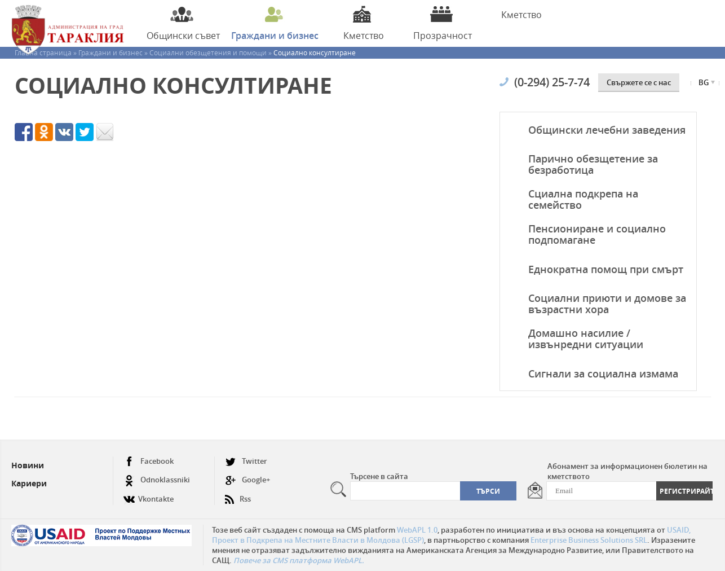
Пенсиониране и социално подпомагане (597, 234)
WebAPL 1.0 (417, 530)
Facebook (148, 461)
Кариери (29, 483)
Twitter (246, 461)
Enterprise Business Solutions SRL (589, 540)
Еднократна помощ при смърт (605, 269)
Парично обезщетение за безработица (593, 164)
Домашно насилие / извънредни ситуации (585, 338)
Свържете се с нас (639, 82)
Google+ (247, 480)
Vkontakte (148, 494)
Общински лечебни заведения (607, 130)
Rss (238, 494)
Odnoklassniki (156, 480)
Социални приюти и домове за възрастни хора (607, 303)
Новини (27, 465)
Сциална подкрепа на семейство (583, 199)
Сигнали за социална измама (603, 373)
